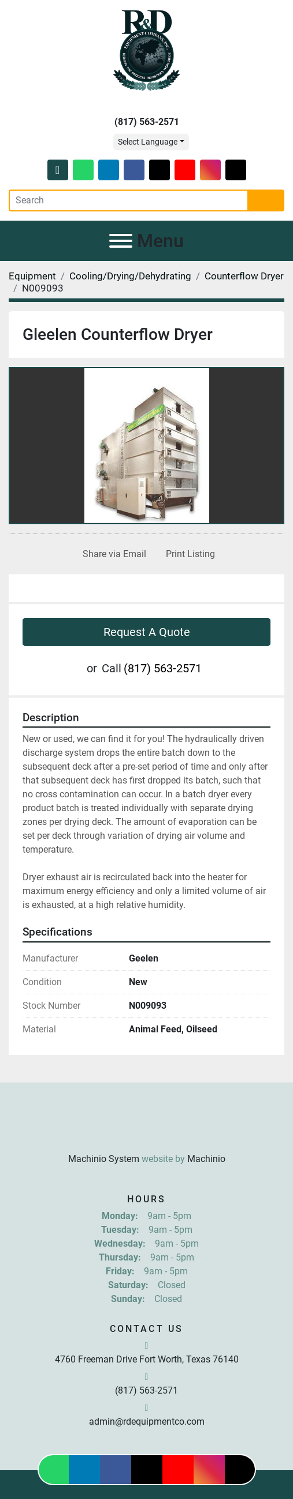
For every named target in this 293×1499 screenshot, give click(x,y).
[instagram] (210, 170)
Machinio (206, 1158)
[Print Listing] (188, 554)
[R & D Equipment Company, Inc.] (147, 1130)
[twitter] (159, 170)
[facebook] (134, 170)
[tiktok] (235, 170)
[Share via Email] (112, 554)
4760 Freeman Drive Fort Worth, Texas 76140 (147, 1359)
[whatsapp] (83, 170)
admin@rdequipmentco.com (147, 1421)
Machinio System (103, 1158)
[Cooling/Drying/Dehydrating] (130, 276)
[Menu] (120, 241)
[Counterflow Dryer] (244, 276)
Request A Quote (146, 632)
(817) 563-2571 (146, 121)
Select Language (147, 141)
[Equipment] (32, 276)
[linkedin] (108, 170)
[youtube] (185, 170)
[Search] (129, 200)
